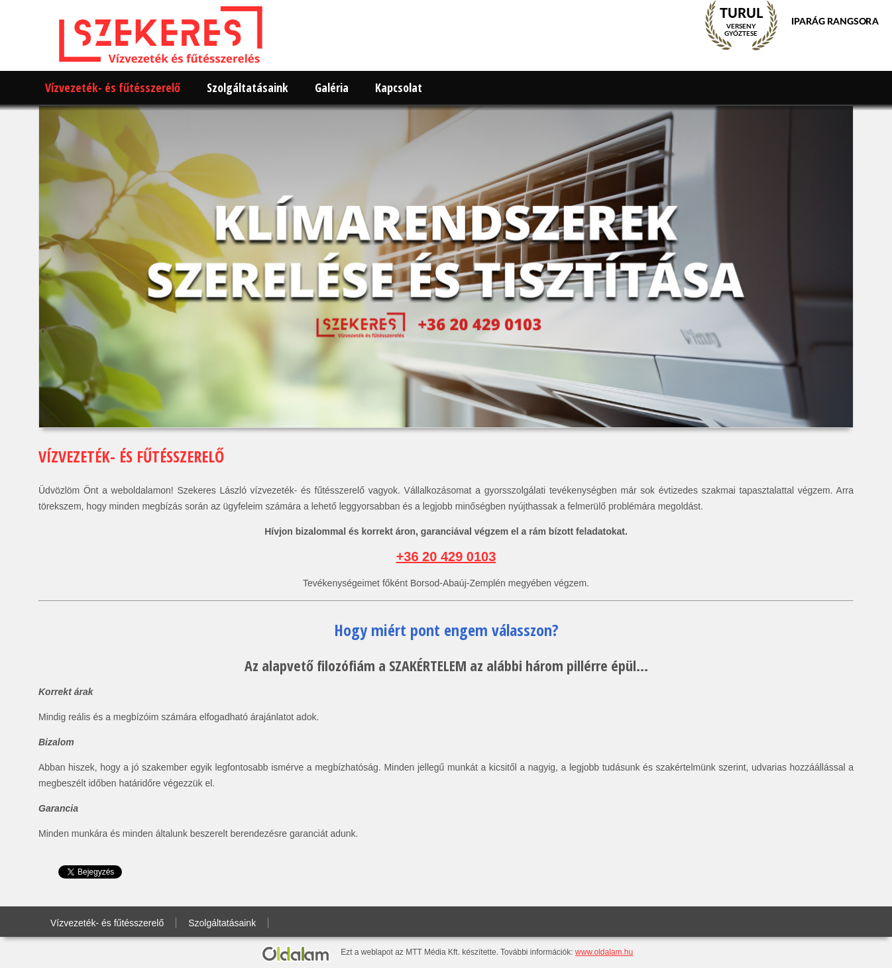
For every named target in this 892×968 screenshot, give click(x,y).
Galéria (332, 87)
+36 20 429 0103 (446, 556)
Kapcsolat (398, 87)
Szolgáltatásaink (247, 87)
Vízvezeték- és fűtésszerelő (112, 87)
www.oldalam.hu (604, 952)
